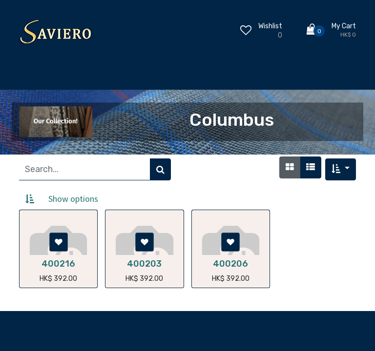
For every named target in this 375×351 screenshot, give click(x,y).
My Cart (344, 26)
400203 (144, 263)
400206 (230, 263)
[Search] (160, 169)
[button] (340, 169)
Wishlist (270, 26)
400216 (58, 263)
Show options (73, 198)
